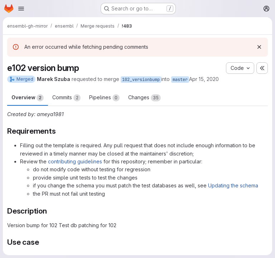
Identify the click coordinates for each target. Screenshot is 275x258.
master (180, 79)
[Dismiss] (259, 47)
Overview (27, 97)
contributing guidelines (75, 161)
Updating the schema (233, 185)
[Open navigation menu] (21, 8)
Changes (144, 97)
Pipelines (104, 97)
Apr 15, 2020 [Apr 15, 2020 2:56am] (204, 79)
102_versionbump (141, 79)
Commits (66, 97)
